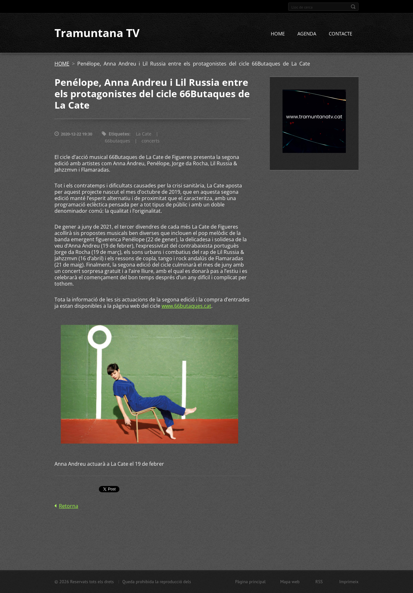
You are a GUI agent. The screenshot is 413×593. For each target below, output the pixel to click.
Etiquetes (119, 134)
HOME (278, 34)
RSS (319, 581)
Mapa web (290, 581)
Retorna (68, 505)
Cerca (353, 6)
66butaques (117, 141)
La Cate (143, 134)
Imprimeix (349, 581)
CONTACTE (340, 34)
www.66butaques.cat (186, 306)
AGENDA (306, 34)
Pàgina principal (250, 581)
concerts (151, 141)
